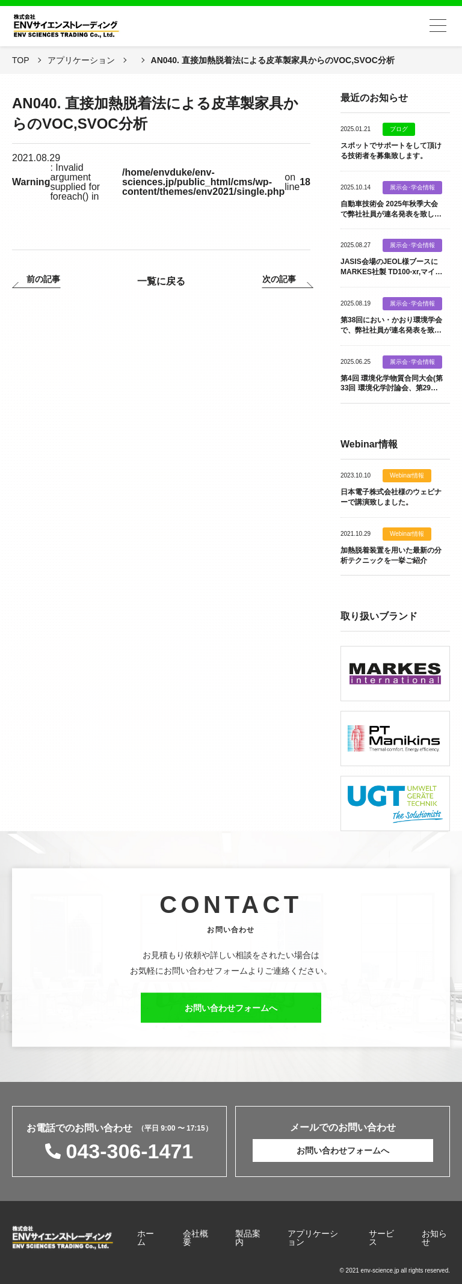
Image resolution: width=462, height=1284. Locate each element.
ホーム (145, 1238)
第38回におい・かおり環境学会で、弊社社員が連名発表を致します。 (391, 330)
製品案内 (247, 1238)
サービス (381, 1238)
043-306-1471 (129, 1151)
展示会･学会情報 (412, 188)
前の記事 (43, 279)
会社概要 (195, 1238)
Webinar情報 (407, 476)
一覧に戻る (161, 281)
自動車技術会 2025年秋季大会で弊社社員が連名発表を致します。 (391, 214)
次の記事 (279, 279)
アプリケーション (313, 1238)
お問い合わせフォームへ (231, 1013)
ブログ (399, 129)
